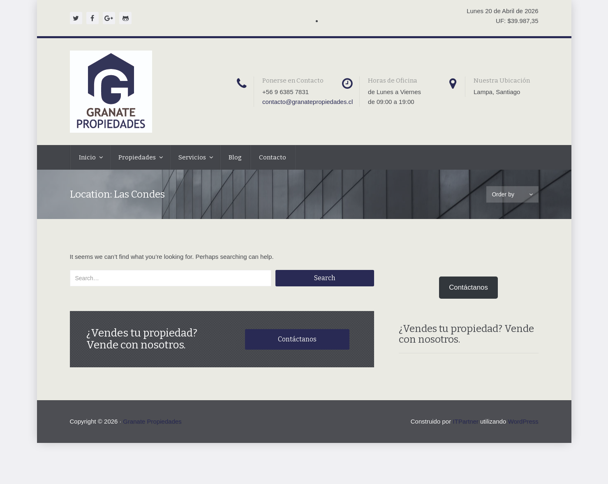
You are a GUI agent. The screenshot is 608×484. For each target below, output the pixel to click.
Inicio (88, 157)
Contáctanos (297, 339)
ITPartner (466, 421)
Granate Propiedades (152, 421)
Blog (235, 157)
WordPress (523, 421)
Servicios (192, 157)
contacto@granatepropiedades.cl (307, 101)
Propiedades (137, 157)
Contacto (272, 157)
